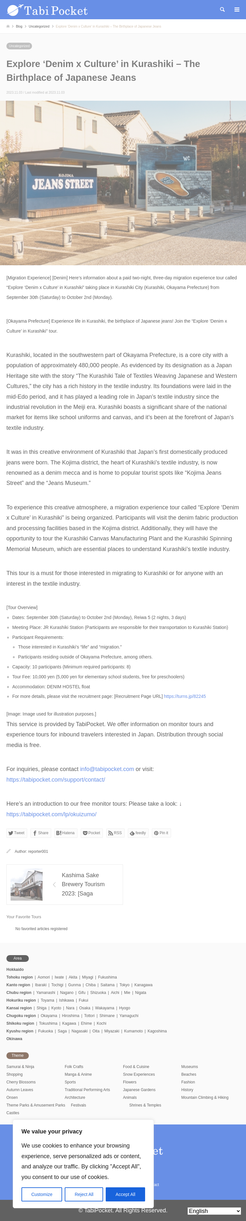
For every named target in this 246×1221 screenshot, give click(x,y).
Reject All (84, 1194)
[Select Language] (214, 1211)
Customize (42, 1194)
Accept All (125, 1194)
